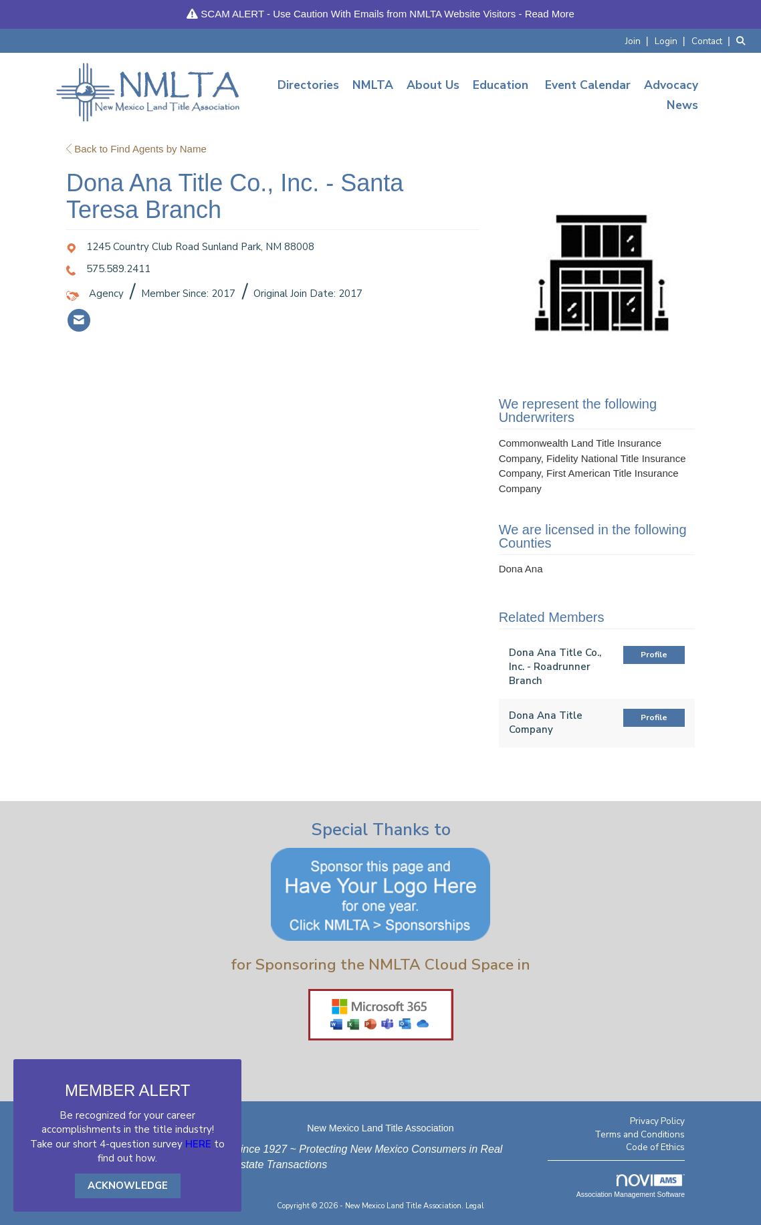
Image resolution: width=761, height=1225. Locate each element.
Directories (308, 85)
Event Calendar (588, 85)
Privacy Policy (657, 1121)
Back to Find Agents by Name (136, 148)
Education (500, 85)
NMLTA (372, 85)
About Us (433, 85)
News (682, 105)
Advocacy (671, 85)
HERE (198, 1144)
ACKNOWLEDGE (128, 1185)
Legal (474, 1206)
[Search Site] (743, 40)
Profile (654, 654)
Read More (549, 13)
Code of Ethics (655, 1147)
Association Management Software (630, 1186)
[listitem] (638, 40)
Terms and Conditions (639, 1134)
